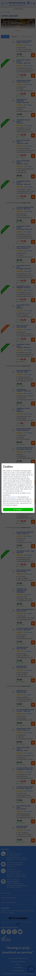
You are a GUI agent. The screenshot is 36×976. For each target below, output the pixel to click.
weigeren (14, 497)
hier (4, 491)
